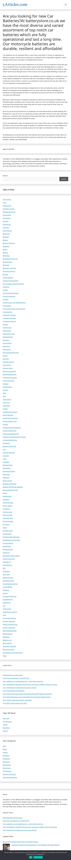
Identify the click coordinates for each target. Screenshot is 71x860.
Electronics (7, 349)
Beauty (5, 240)
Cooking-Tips (7, 312)
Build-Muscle (7, 262)
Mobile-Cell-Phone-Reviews (13, 487)
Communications (9, 296)
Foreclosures (7, 387)
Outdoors (6, 509)
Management (8, 465)
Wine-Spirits (7, 643)
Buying (5, 274)
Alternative (7, 215)
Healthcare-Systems (10, 412)
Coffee (5, 290)
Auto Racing (7, 231)
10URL (5, 725)
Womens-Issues (8, 649)
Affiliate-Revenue (9, 212)
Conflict (5, 299)
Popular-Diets (8, 531)
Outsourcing (7, 512)
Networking (7, 496)
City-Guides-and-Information (13, 284)
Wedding (6, 637)
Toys (4, 615)
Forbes (5, 731)
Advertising (7, 206)
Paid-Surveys (7, 515)
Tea (4, 606)
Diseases (6, 340)
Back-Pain (6, 234)
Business (6, 265)
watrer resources (9, 628)
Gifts (4, 393)
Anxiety (5, 221)
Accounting (7, 199)
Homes (5, 424)
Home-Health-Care (10, 421)
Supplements (7, 599)
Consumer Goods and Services (14, 309)
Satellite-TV (7, 562)
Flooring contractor (10, 378)
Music (5, 493)
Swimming (7, 603)
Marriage (6, 474)
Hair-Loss (6, 403)
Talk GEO (6, 718)
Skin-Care (6, 574)
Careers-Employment (10, 281)
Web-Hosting (7, 634)
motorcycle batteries (29, 43)
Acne (4, 202)
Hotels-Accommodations (12, 428)
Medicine (6, 478)
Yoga (4, 656)
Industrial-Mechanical (11, 434)
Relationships (8, 549)
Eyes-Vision (7, 365)
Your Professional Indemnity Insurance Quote (19, 688)
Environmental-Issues (11, 353)
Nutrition (6, 499)
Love (4, 459)
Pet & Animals (8, 521)
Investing (6, 443)
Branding (6, 256)
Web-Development (9, 631)
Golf (4, 396)
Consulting (7, 306)
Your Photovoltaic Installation (13, 691)
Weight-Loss (7, 640)
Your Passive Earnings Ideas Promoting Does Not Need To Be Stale (27, 694)
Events (5, 356)
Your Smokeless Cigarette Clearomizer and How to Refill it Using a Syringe (30, 684)
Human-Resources (9, 431)
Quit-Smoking (8, 543)
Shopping (6, 571)
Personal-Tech (8, 518)
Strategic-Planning (9, 596)
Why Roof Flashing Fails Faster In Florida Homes (20, 842)
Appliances (7, 224)
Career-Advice (8, 277)
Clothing (6, 287)
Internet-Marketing (10, 440)
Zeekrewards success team (12, 675)
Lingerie (6, 456)
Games (5, 390)
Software (6, 590)
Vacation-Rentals (9, 621)
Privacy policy (38, 857)
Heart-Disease (8, 415)
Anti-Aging (7, 218)
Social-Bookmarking (10, 584)
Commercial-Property (10, 293)
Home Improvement (10, 418)
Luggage (6, 462)
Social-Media (7, 587)
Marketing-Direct (9, 471)
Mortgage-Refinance (10, 490)
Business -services (9, 268)
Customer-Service (9, 321)
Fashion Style (7, 368)
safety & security (9, 559)
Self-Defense (7, 565)
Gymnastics (7, 399)
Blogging (6, 246)
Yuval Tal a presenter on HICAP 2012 (16, 678)
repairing (6, 553)
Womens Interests (9, 646)
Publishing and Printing (11, 540)
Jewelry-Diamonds (9, 446)
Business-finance (9, 271)
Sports (5, 593)
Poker (5, 528)
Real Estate (7, 546)
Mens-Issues (7, 481)
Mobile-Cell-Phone (9, 484)
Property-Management (11, 537)
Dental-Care (7, 327)
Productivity (7, 534)
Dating (5, 324)
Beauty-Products (9, 243)
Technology (7, 609)
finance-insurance (9, 371)
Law (4, 449)
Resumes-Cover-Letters (11, 556)
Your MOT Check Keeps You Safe (15, 703)
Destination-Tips (9, 334)
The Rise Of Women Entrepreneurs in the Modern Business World (35, 845)
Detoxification (8, 337)
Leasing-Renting (9, 453)
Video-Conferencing (10, 624)
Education (6, 346)
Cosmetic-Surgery (9, 315)
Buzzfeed (6, 728)
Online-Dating (8, 503)
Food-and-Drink (8, 381)
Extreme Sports (8, 362)
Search (5, 176)
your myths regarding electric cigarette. (17, 700)
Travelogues (7, 721)
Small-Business (8, 581)
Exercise (6, 359)
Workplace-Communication (13, 653)
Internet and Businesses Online (14, 437)
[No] (69, 855)
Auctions (6, 227)
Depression (7, 331)
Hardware (6, 406)
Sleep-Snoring (8, 578)
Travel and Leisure (9, 618)
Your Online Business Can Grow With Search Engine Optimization (27, 697)
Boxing (5, 252)
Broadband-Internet (10, 259)
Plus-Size (6, 524)
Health (5, 409)
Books (5, 249)
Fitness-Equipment (10, 374)
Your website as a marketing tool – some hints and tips (23, 681)
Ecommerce (7, 343)
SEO (4, 568)
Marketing (6, 468)
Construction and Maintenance (14, 302)
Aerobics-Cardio (8, 209)
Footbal (5, 384)
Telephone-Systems (10, 612)
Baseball (6, 237)
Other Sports (7, 506)
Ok (31, 857)
